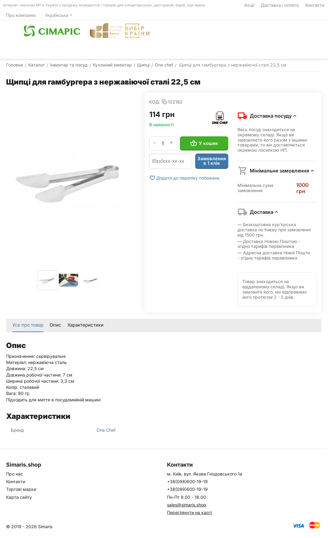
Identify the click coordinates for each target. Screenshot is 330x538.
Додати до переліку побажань (184, 178)
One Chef (106, 430)
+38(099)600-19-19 (187, 489)
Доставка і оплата (280, 5)
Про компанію (21, 15)
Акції (249, 5)
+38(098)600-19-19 (187, 481)
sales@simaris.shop (186, 504)
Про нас (14, 473)
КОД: (154, 101)
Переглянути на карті (189, 512)
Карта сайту (19, 497)
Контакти (314, 5)
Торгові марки (21, 489)
